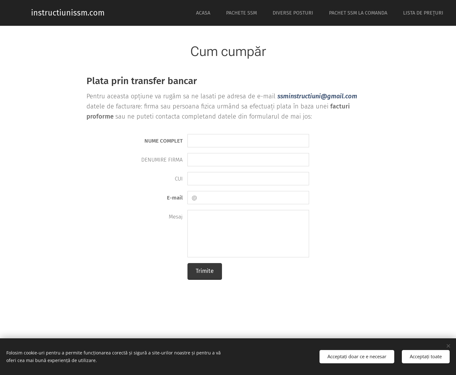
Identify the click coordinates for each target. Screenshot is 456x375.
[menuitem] (206, 13)
